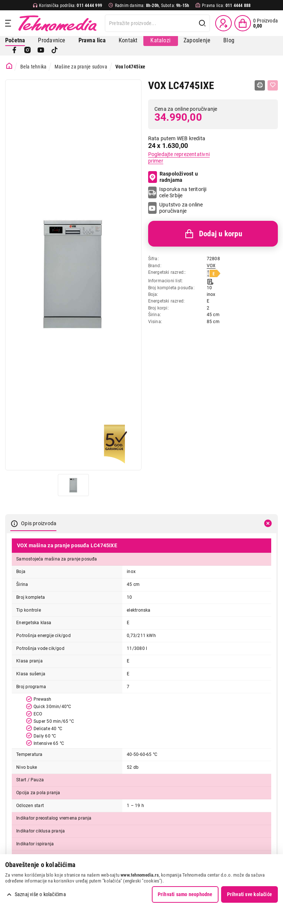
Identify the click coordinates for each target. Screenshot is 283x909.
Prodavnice (51, 40)
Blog (228, 40)
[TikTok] (54, 50)
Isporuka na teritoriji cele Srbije (183, 192)
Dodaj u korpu (213, 233)
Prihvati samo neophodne (185, 894)
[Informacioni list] (210, 280)
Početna (15, 40)
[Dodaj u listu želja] (273, 85)
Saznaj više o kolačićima (40, 894)
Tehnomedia (57, 23)
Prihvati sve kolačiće (249, 894)
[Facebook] (14, 50)
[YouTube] (41, 50)
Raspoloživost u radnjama (173, 177)
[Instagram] (28, 50)
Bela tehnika (33, 67)
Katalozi (160, 40)
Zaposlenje (197, 40)
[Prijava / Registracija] (223, 23)
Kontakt (128, 40)
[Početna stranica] (9, 66)
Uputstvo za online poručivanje (181, 208)
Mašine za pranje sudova (81, 67)
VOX (211, 265)
